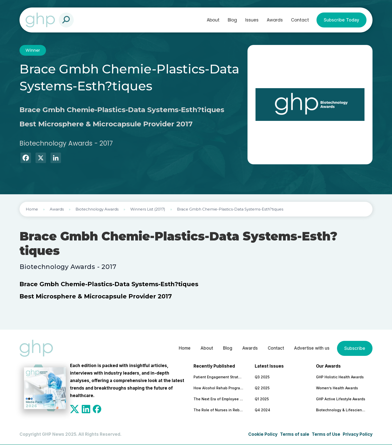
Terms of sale (294, 434)
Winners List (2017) (147, 209)
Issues (251, 20)
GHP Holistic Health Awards (340, 377)
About (213, 20)
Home (32, 209)
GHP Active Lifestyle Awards (340, 399)
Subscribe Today (341, 19)
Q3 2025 (262, 377)
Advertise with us (312, 348)
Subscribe (354, 348)
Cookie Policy (263, 434)
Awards (275, 20)
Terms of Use (326, 434)
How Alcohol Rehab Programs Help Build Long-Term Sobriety (219, 388)
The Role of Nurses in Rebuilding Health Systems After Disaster (219, 410)
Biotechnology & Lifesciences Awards (341, 410)
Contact (300, 20)
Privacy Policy (357, 434)
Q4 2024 (262, 410)
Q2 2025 (262, 388)
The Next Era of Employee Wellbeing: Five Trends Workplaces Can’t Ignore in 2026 (219, 399)
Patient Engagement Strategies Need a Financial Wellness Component (219, 377)
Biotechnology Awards (97, 209)
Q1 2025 (262, 399)
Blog (232, 20)
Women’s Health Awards (337, 388)
